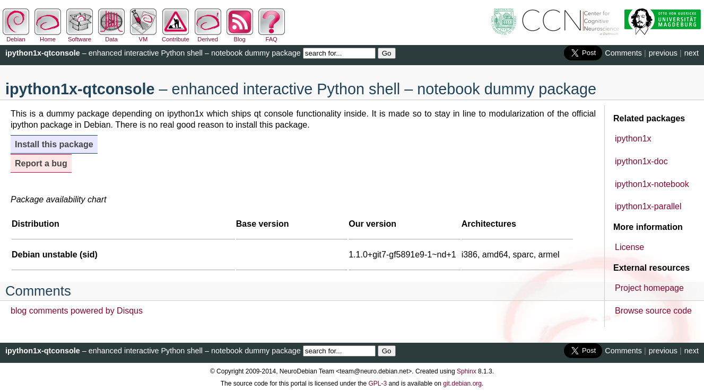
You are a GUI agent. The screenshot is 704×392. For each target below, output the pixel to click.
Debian (16, 36)
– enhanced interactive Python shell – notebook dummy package (153, 53)
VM (143, 36)
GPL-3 (377, 383)
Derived (208, 36)
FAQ (271, 36)
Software (79, 36)
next (691, 53)
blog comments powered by (77, 310)
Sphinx (466, 371)
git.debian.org (462, 383)
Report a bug (41, 163)
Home (47, 36)
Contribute (175, 36)
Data (111, 36)
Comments (623, 53)
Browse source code (653, 310)
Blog (240, 36)
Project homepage (649, 287)
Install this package (54, 144)
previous (663, 53)
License (629, 247)
